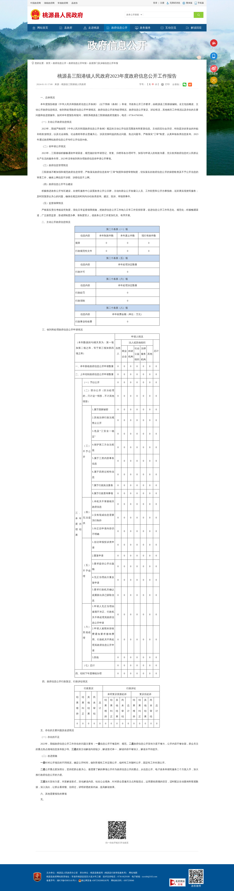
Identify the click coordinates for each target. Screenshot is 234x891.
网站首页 (40, 27)
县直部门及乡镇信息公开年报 (103, 63)
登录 (155, 3)
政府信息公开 (117, 27)
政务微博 (214, 70)
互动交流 (168, 27)
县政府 (65, 27)
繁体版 (187, 3)
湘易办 (214, 45)
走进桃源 (91, 27)
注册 (162, 3)
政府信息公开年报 (78, 63)
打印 (167, 84)
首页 (48, 63)
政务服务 (143, 27)
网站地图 (133, 873)
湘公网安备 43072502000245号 (95, 880)
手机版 (199, 3)
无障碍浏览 (173, 3)
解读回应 (194, 27)
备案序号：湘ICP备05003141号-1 (61, 880)
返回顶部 (214, 82)
